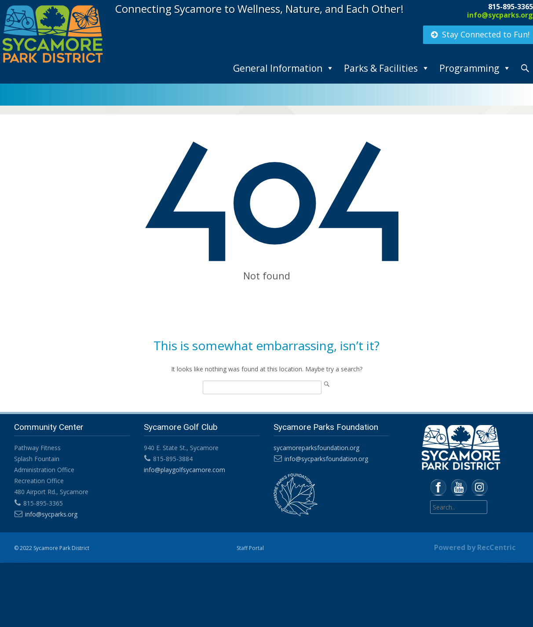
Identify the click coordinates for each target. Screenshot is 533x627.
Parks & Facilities (381, 68)
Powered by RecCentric (474, 547)
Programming (469, 68)
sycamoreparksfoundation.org (315, 448)
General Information (277, 68)
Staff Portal (250, 548)
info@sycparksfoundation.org (325, 459)
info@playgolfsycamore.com (184, 470)
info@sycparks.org (500, 15)
